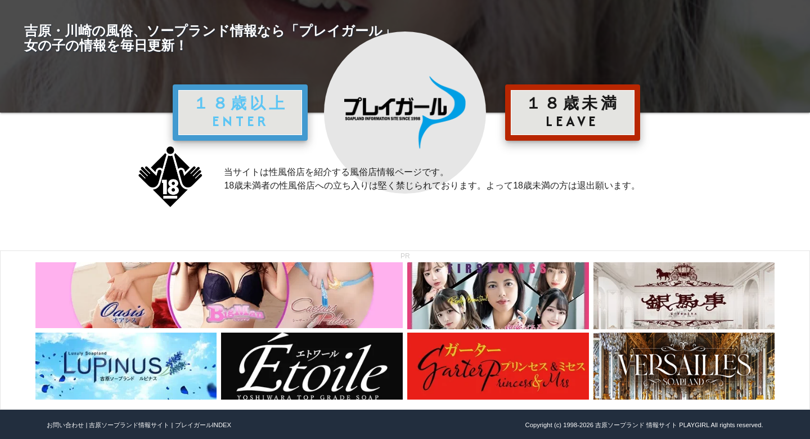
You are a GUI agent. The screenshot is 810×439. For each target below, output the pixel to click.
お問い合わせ (65, 425)
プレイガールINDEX (203, 425)
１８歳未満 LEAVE (572, 112)
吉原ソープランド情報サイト (129, 425)
